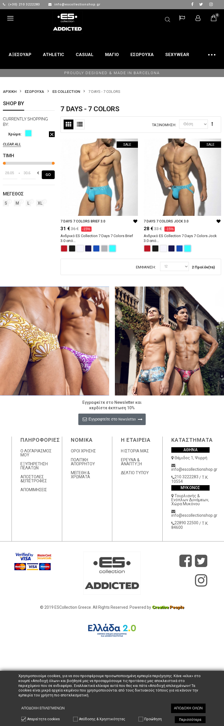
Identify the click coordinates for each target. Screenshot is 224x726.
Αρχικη (9, 91)
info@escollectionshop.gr (74, 4)
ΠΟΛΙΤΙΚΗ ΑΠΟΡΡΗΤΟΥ (83, 462)
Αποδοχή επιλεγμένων (43, 708)
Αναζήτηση (168, 18)
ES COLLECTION (66, 91)
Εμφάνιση (145, 267)
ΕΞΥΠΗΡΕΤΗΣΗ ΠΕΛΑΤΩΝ (34, 466)
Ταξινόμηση (163, 125)
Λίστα (80, 124)
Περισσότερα (190, 720)
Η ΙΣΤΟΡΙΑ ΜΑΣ (135, 451)
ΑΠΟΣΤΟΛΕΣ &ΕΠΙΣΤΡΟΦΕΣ (33, 479)
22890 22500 (186, 523)
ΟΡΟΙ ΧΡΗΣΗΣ (83, 451)
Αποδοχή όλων (188, 708)
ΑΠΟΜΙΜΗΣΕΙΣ (33, 490)
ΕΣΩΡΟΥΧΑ (34, 91)
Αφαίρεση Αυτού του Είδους (52, 134)
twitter (201, 4)
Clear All (12, 144)
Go (48, 174)
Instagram (211, 4)
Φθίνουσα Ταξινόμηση (212, 124)
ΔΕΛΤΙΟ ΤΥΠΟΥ (135, 473)
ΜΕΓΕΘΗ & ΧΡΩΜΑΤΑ (80, 475)
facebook (192, 4)
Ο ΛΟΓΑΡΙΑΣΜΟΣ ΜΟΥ (36, 453)
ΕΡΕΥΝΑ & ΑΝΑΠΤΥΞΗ (131, 462)
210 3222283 (186, 477)
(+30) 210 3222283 (22, 4)
